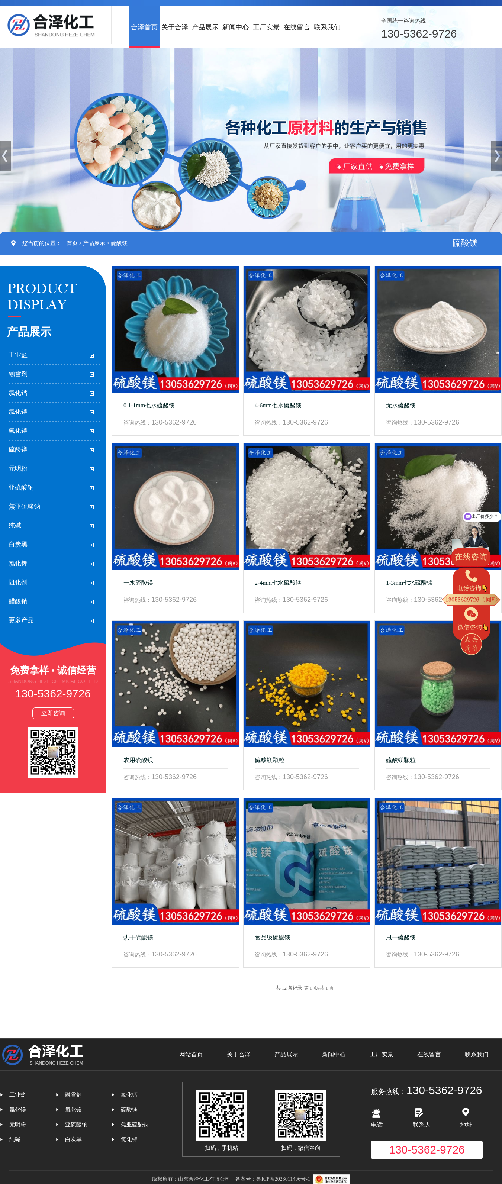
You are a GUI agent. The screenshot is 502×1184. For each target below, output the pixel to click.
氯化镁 (18, 411)
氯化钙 (18, 392)
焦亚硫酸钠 (24, 506)
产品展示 (205, 27)
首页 (72, 243)
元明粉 (18, 468)
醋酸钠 (18, 601)
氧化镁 (18, 430)
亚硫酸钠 (21, 487)
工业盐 (18, 354)
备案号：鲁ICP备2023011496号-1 (272, 1179)
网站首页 (191, 1054)
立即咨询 (53, 713)
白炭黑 (18, 544)
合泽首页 (144, 27)
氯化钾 (18, 563)
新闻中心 (235, 27)
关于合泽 (174, 27)
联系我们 (327, 27)
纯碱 (15, 525)
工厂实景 (266, 27)
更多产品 (21, 620)
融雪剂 (18, 373)
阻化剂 (18, 582)
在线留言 (296, 27)
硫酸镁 (119, 243)
